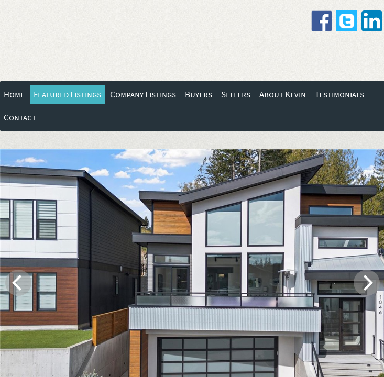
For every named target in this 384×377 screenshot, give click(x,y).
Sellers (235, 94)
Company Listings (143, 94)
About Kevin (282, 94)
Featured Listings (67, 94)
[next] (367, 283)
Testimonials (339, 94)
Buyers (198, 94)
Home (14, 94)
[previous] (18, 283)
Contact (20, 118)
